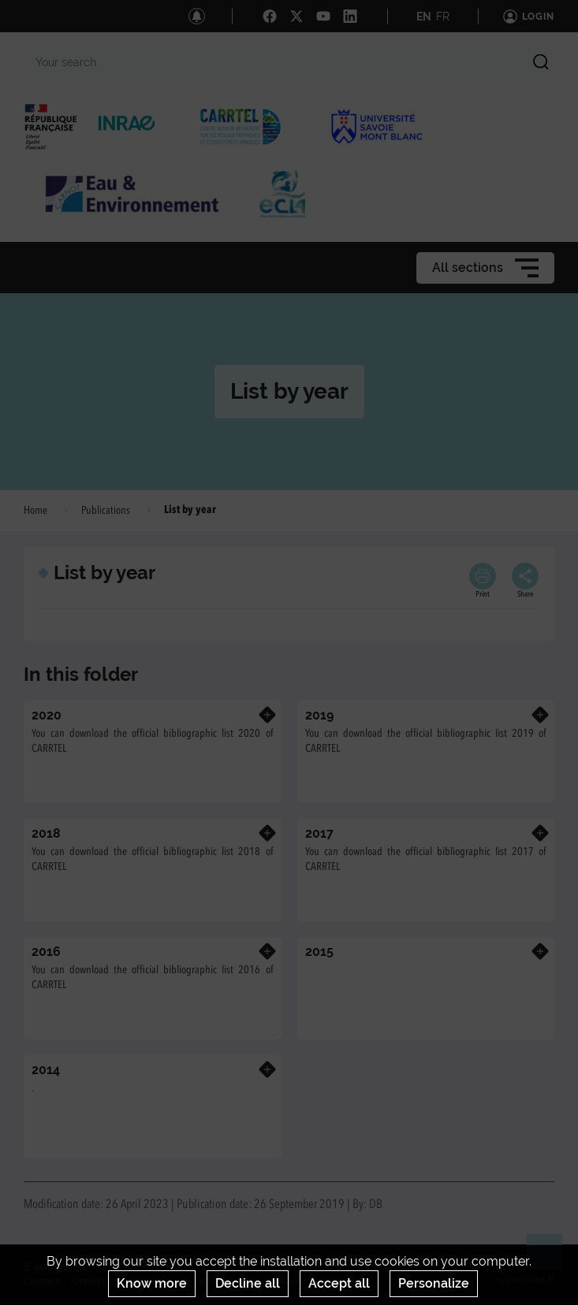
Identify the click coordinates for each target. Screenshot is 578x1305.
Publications (105, 510)
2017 (319, 833)
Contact (42, 1281)
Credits (89, 1281)
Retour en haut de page (551, 1258)
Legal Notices (149, 1281)
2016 (46, 951)
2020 (47, 715)
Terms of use (222, 1281)
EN (423, 16)
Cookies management (312, 1281)
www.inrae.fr (525, 1279)
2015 (319, 951)
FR (442, 16)
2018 (46, 833)
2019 (319, 715)
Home (35, 510)
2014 (46, 1069)
